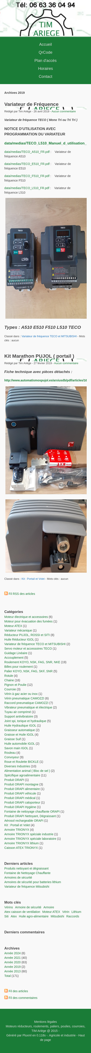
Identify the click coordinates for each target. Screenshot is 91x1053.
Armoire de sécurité (28, 907)
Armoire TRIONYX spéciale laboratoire (30, 838)
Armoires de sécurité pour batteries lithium (32, 882)
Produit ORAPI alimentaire (22, 789)
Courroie (10, 689)
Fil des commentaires (23, 998)
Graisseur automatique (19, 730)
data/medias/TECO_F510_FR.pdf (26, 176)
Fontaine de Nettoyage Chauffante (27, 873)
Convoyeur (11, 757)
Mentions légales (45, 1021)
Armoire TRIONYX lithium (22, 843)
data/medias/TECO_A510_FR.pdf (26, 152)
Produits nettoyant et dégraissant (26, 868)
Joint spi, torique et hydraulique (25, 721)
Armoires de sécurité (18, 877)
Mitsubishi (57, 916)
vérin (65, 912)
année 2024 (12, 953)
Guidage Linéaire (15, 653)
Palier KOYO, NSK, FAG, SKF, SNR (28, 671)
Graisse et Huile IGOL (19, 734)
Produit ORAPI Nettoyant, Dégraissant (30, 816)
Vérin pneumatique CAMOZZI (24, 698)
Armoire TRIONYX (16, 829)
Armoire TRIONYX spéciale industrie (29, 834)
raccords (72, 916)
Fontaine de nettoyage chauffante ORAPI (32, 811)
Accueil (45, 44)
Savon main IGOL (16, 748)
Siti (6, 916)
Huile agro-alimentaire (34, 916)
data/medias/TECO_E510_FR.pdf (26, 164)
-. (47, 1035)
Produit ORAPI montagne (21, 784)
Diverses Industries (17, 766)
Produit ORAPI (14, 780)
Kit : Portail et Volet (33, 578)
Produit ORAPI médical (19, 798)
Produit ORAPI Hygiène (20, 807)
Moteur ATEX (13, 626)
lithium (76, 912)
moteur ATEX (51, 912)
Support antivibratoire (18, 716)
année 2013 (12, 971)
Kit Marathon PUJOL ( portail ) (39, 356)
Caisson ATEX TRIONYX (21, 847)
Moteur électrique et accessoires (26, 617)
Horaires (45, 68)
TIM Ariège (39, 1031)
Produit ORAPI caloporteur (22, 802)
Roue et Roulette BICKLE (21, 761)
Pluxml (27, 1035)
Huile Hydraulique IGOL (20, 725)
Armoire (48, 907)
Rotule (8, 675)
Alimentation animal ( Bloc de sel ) (27, 771)
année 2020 (12, 962)
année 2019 (12, 966)
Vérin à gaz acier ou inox (21, 694)
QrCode (46, 52)
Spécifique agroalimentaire (22, 775)
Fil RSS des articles (22, 593)
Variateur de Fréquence (31, 104)
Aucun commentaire (63, 111)
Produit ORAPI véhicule (20, 793)
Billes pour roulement (18, 666)
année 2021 (12, 957)
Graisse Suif (12, 739)
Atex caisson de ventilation (22, 912)
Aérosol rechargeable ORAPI (23, 820)
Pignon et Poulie (15, 684)
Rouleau (10, 752)
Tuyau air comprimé (17, 712)
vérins (8, 907)
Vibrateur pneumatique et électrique (28, 707)
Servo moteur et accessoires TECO (28, 648)
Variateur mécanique (18, 630)
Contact (45, 76)
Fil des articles (18, 991)
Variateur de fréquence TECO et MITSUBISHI (49, 336)
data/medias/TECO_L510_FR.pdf (26, 188)
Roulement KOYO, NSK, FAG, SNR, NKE (32, 662)
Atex (14, 916)
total (7, 976)
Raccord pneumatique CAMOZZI (26, 703)
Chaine (9, 680)
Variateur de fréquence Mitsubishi (26, 886)
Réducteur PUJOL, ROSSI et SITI (27, 635)
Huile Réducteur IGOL (19, 639)
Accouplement (14, 657)
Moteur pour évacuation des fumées (28, 621)
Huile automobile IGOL (19, 743)
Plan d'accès (45, 60)
